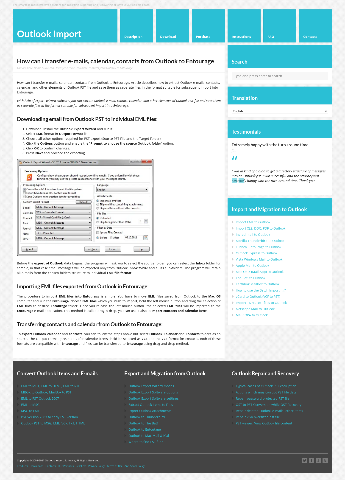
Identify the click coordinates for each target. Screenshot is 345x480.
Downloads (36, 466)
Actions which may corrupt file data (266, 392)
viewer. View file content (264, 423)
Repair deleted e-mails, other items (269, 411)
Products (22, 466)
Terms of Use (114, 466)
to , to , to (50, 386)
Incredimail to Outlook (253, 234)
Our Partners (66, 466)
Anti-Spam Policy (135, 466)
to (260, 241)
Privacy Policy (96, 466)
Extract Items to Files (150, 404)
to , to (46, 392)
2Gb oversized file (258, 417)
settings (153, 398)
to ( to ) (258, 296)
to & (148, 435)
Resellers (81, 466)
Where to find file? (145, 442)
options (153, 392)
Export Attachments (150, 411)
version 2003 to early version (49, 417)
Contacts (50, 466)
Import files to (261, 302)
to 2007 (40, 398)
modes (151, 386)
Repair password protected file (262, 398)
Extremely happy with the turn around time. (270, 144)
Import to (253, 222)
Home (37, 68)
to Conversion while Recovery (268, 404)
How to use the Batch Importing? (261, 290)
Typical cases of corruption (266, 386)
